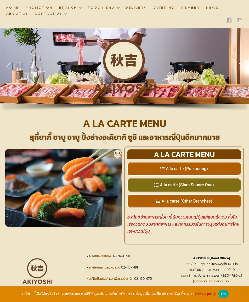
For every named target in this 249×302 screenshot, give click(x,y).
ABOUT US (17, 13)
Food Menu (101, 7)
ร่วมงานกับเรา (219, 281)
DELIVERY (135, 7)
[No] (242, 294)
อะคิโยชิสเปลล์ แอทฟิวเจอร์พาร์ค (111, 278)
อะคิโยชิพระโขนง (100, 256)
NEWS (212, 7)
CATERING (164, 7)
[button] (8, 66)
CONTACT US (48, 13)
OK (223, 294)
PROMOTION (39, 7)
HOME (12, 7)
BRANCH (68, 7)
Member (190, 7)
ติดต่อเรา (200, 281)
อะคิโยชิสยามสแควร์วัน (104, 267)
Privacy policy (205, 294)
